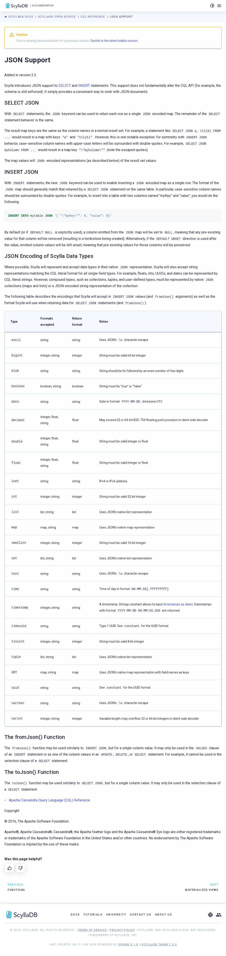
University (116, 914)
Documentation (42, 5)
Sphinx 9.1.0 (128, 944)
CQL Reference (93, 16)
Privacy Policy (122, 930)
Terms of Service (92, 930)
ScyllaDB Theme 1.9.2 (159, 944)
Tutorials (93, 914)
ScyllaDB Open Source (57, 16)
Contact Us (140, 914)
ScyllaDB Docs (19, 16)
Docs (75, 914)
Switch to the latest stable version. (114, 41)
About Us (163, 914)
